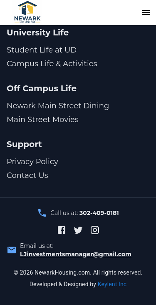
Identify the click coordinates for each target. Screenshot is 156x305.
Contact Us (27, 175)
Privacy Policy (32, 161)
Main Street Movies (43, 119)
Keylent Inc (112, 284)
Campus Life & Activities (52, 63)
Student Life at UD (42, 50)
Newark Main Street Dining (58, 105)
